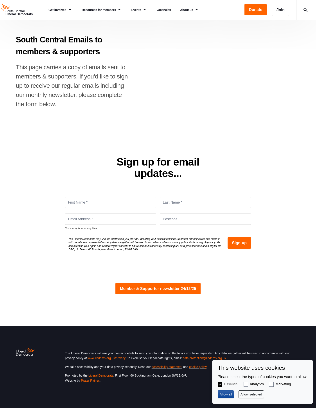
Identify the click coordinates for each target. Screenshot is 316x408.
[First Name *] (110, 202)
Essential (231, 384)
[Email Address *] (110, 219)
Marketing (283, 384)
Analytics (257, 384)
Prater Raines (90, 380)
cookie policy (197, 367)
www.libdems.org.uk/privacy (106, 358)
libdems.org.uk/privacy (202, 242)
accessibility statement (167, 367)
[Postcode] (205, 219)
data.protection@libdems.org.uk (198, 246)
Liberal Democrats (100, 375)
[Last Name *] (205, 202)
